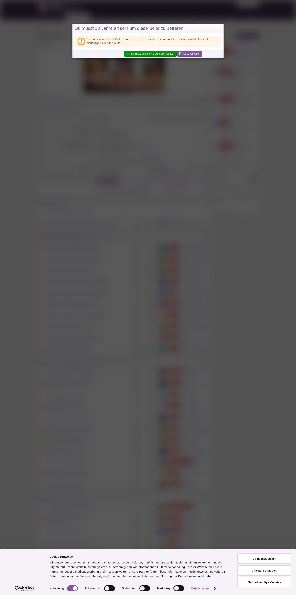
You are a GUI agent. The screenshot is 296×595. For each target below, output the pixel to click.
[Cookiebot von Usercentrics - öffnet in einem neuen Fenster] (24, 587)
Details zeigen (200, 587)
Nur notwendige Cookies (264, 581)
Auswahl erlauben (264, 569)
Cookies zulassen (264, 557)
